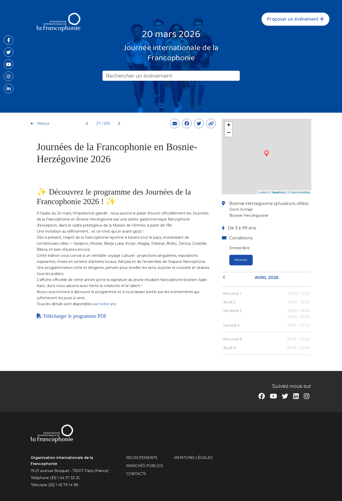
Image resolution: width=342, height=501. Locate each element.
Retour (40, 123)
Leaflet (263, 192)
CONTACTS (136, 474)
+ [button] (228, 125)
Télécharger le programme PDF (72, 316)
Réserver (241, 259)
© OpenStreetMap (299, 192)
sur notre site (104, 304)
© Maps (277, 192)
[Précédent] (87, 124)
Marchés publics (144, 465)
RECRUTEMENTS (141, 457)
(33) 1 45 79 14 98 (63, 485)
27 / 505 (103, 123)
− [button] (228, 133)
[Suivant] (117, 124)
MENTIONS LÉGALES (193, 457)
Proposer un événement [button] (295, 19)
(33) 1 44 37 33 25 (64, 478)
